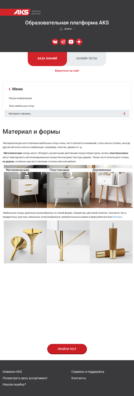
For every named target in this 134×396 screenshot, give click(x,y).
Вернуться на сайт (67, 70)
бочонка (117, 216)
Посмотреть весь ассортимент (25, 378)
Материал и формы (67, 113)
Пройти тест (67, 349)
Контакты (78, 378)
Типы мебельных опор (21, 106)
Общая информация (20, 98)
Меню (16, 89)
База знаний (47, 58)
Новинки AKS (12, 371)
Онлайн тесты (86, 58)
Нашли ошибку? (14, 384)
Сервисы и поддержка (87, 371)
